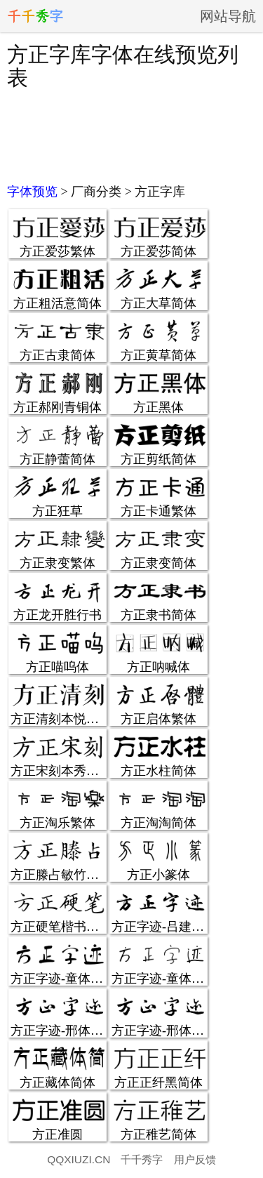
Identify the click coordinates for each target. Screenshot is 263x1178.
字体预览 (32, 192)
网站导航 (228, 16)
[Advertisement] (131, 135)
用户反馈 (195, 1159)
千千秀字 (142, 1159)
